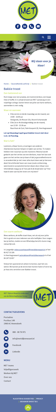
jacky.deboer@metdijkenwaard (31, 255)
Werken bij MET (11, 373)
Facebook (12, 345)
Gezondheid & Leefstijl (20, 84)
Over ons (8, 377)
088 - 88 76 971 (15, 332)
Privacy (39, 398)
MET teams (9, 365)
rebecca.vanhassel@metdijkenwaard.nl (29, 249)
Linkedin (12, 351)
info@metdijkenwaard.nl (19, 338)
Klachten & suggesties (23, 398)
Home (6, 84)
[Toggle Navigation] (49, 37)
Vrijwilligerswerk (11, 369)
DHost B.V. (33, 401)
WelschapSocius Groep (18, 296)
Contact (7, 381)
